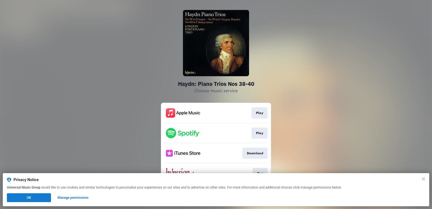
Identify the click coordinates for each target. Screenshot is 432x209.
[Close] (423, 178)
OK (29, 198)
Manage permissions (73, 198)
